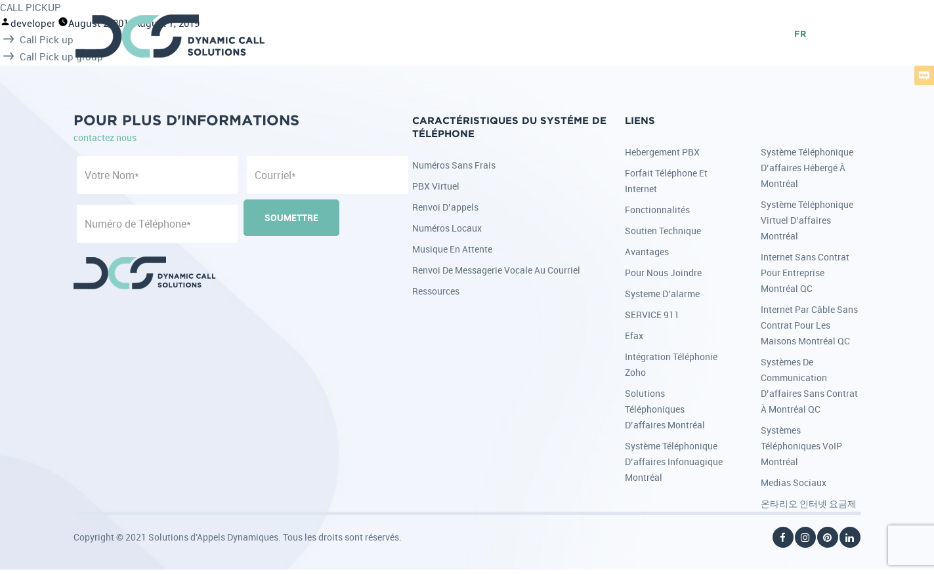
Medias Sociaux (793, 482)
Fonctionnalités (657, 209)
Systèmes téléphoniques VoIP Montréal (801, 446)
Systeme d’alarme (662, 293)
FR (800, 34)
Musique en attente (452, 249)
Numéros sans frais (454, 165)
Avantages (647, 251)
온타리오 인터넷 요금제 (809, 503)
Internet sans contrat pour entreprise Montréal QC (805, 273)
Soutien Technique (663, 230)
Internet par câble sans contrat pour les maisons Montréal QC (809, 325)
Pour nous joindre (663, 272)
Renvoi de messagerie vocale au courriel (496, 270)
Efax (634, 335)
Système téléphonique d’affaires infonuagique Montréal (674, 461)
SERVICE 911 (652, 314)
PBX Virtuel (435, 186)
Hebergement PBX (662, 152)
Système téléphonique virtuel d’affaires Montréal (807, 220)
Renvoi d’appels (445, 207)
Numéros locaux (447, 228)
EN (778, 34)
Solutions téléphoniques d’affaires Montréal (665, 409)
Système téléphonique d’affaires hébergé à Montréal (807, 168)
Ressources (435, 291)
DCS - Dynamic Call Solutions (171, 36)
